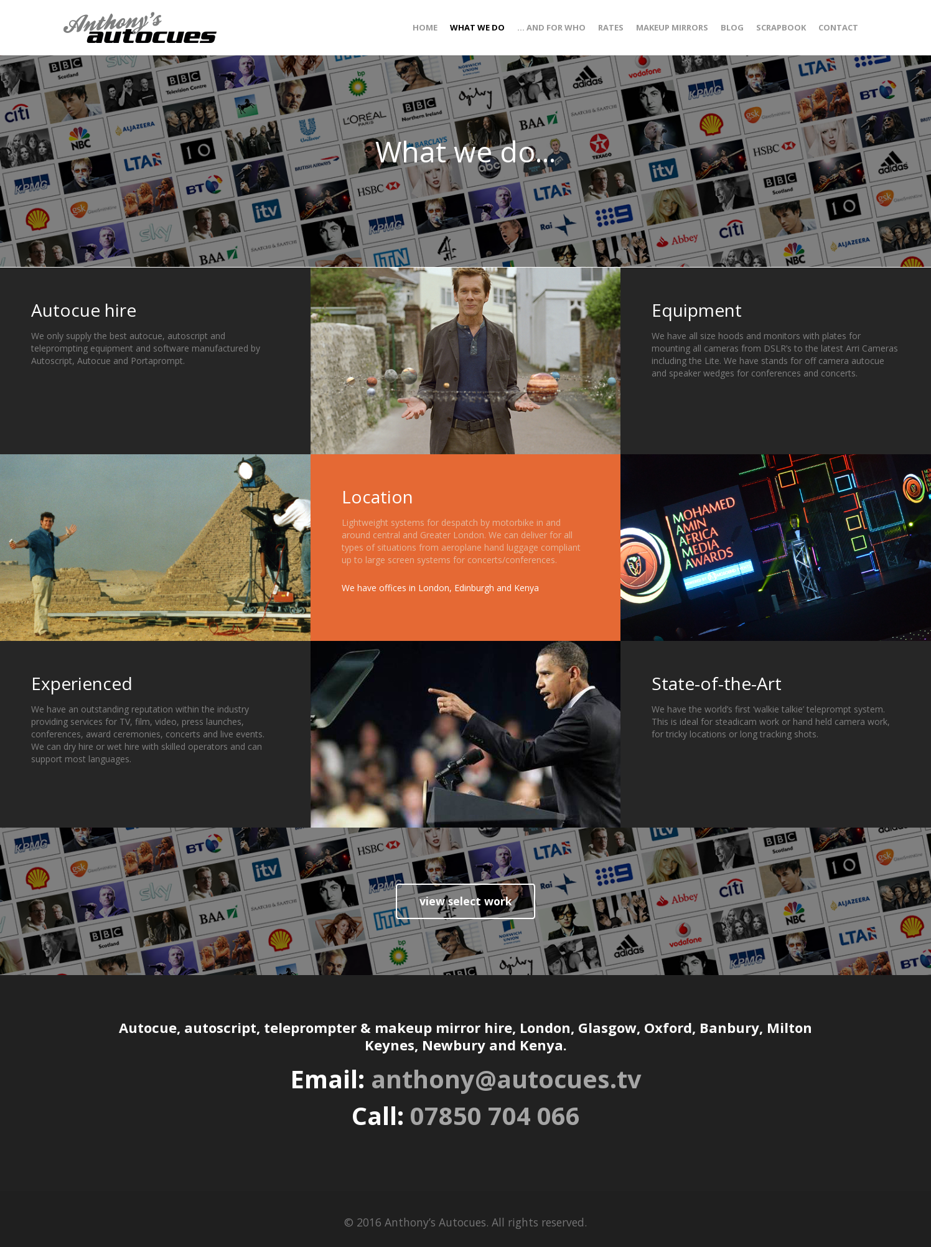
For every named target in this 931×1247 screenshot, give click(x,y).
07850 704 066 (495, 1116)
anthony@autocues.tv (506, 1079)
